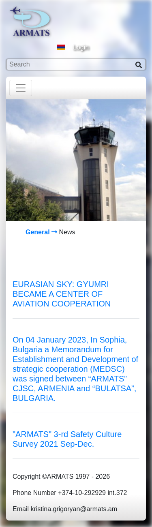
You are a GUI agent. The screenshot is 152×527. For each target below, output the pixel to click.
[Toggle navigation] (20, 88)
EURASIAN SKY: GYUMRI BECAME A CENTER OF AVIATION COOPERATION (62, 294)
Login (81, 47)
